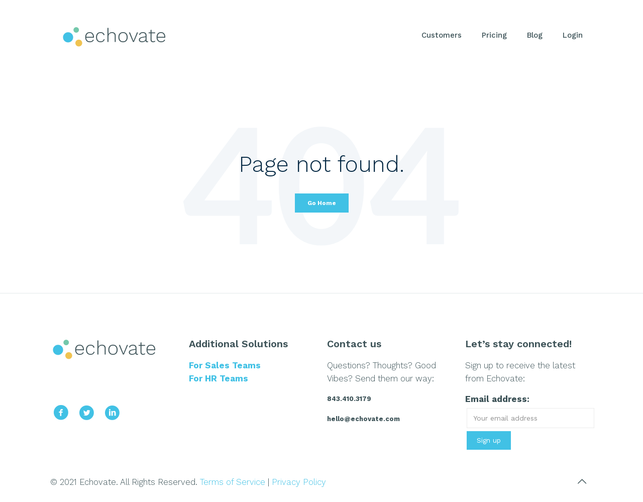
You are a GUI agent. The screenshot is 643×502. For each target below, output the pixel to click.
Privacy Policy (299, 482)
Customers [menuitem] (441, 35)
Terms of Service (232, 482)
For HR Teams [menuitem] (218, 378)
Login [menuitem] (573, 35)
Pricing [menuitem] (494, 35)
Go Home (321, 203)
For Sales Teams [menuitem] (225, 365)
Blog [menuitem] (535, 35)
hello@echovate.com (363, 419)
